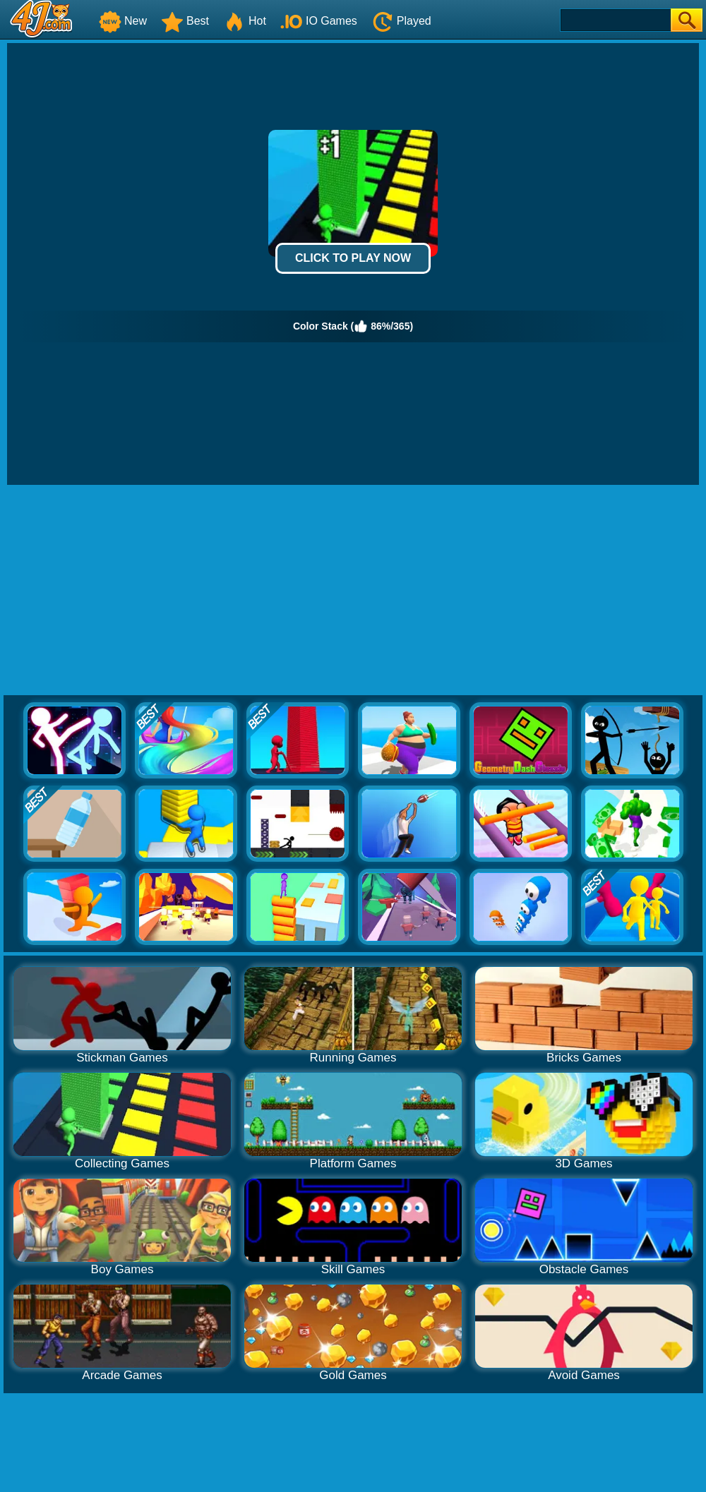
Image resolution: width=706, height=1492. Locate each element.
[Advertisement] (353, 591)
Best (185, 21)
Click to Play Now (353, 258)
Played (401, 21)
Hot (244, 21)
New (123, 21)
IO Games (318, 21)
